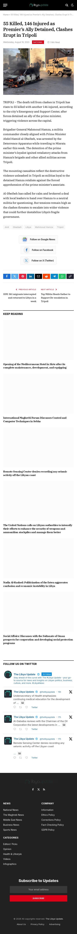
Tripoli (60, 227)
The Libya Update (24, 691)
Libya (28, 227)
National (38, 42)
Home (6, 14)
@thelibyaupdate (47, 692)
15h (59, 692)
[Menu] (5, 5)
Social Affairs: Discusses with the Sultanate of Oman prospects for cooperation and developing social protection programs (38, 639)
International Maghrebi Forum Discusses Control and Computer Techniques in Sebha (34, 419)
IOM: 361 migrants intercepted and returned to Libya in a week (19, 298)
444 (7, 227)
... (18, 702)
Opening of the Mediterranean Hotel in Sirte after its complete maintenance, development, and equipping (34, 366)
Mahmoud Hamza (44, 227)
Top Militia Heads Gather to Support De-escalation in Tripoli (55, 298)
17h (59, 717)
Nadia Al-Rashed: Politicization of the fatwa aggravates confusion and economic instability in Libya (35, 584)
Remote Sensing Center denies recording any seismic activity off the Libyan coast (35, 473)
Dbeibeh (17, 227)
